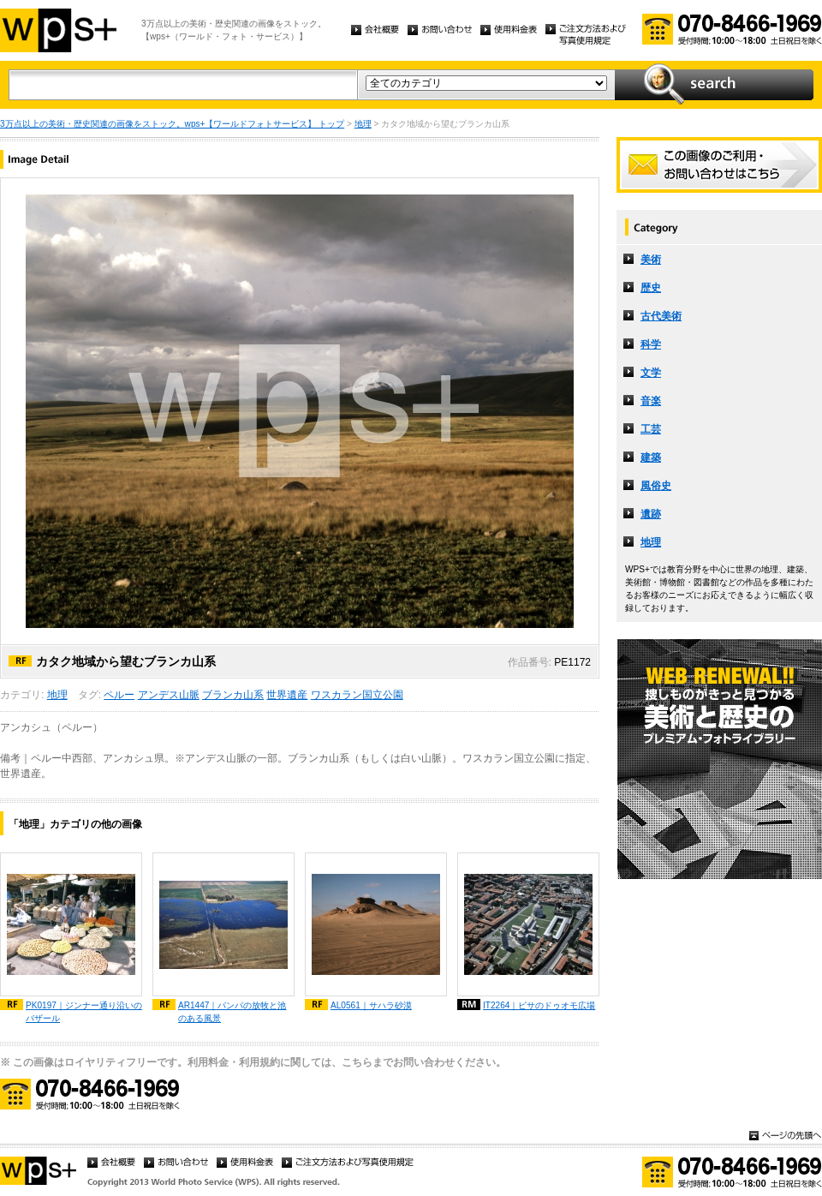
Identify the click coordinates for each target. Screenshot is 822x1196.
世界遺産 (286, 695)
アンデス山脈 (169, 695)
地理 (363, 124)
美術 (650, 260)
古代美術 (661, 316)
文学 (650, 373)
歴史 (650, 288)
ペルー (119, 695)
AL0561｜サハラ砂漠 (371, 1005)
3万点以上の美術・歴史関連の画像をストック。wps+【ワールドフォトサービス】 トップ (172, 124)
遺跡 (650, 514)
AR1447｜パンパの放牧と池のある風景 (232, 1012)
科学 (650, 344)
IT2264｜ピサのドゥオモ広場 (539, 1005)
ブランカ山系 (233, 695)
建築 (650, 457)
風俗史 (655, 486)
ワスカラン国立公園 (357, 695)
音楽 (650, 401)
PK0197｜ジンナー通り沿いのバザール (84, 1012)
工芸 (650, 429)
